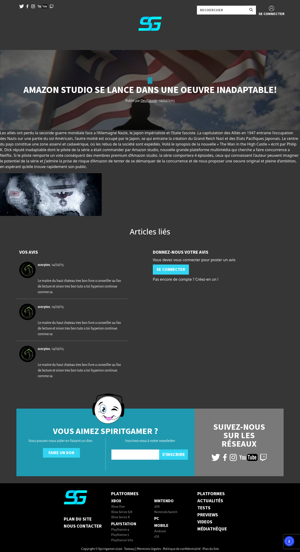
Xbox (116, 501)
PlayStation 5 (120, 535)
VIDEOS (204, 522)
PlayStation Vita (122, 540)
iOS (156, 537)
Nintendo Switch (165, 512)
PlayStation (123, 524)
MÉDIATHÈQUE (212, 529)
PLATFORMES (211, 494)
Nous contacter (83, 526)
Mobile (161, 526)
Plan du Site (78, 519)
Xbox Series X (120, 517)
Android (160, 531)
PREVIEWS (207, 515)
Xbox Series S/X (121, 512)
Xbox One (118, 507)
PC (156, 518)
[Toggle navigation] (9, 42)
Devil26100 (149, 101)
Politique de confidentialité (182, 549)
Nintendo (164, 501)
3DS (157, 507)
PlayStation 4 (120, 530)
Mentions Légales (149, 549)
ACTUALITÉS (210, 501)
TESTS (203, 508)
